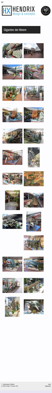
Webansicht (48, 386)
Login (49, 384)
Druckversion (5, 384)
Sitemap (12, 384)
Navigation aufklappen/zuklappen (26, 2)
